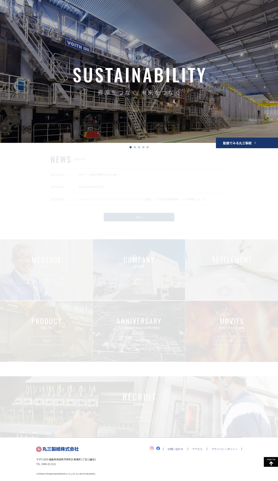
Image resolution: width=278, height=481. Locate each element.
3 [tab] (139, 147)
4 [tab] (143, 147)
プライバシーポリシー (224, 449)
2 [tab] (135, 147)
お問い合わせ (175, 449)
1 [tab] (130, 147)
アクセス (197, 449)
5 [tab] (147, 147)
